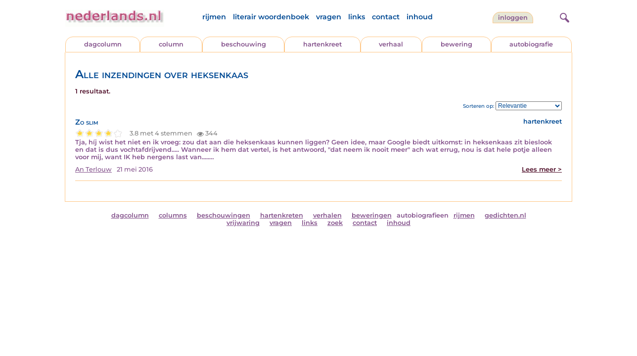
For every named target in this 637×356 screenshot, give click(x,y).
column (171, 44)
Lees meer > (542, 169)
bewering (456, 44)
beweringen (372, 215)
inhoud (420, 16)
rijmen (214, 16)
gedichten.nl (505, 215)
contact (386, 16)
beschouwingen (223, 215)
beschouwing (243, 44)
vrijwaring (243, 222)
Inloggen (513, 17)
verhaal (391, 44)
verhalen (327, 215)
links (356, 16)
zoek (335, 222)
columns (173, 215)
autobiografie (531, 44)
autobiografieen (423, 215)
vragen (328, 16)
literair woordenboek (271, 16)
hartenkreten (281, 215)
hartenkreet (322, 44)
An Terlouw (93, 169)
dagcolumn (103, 44)
